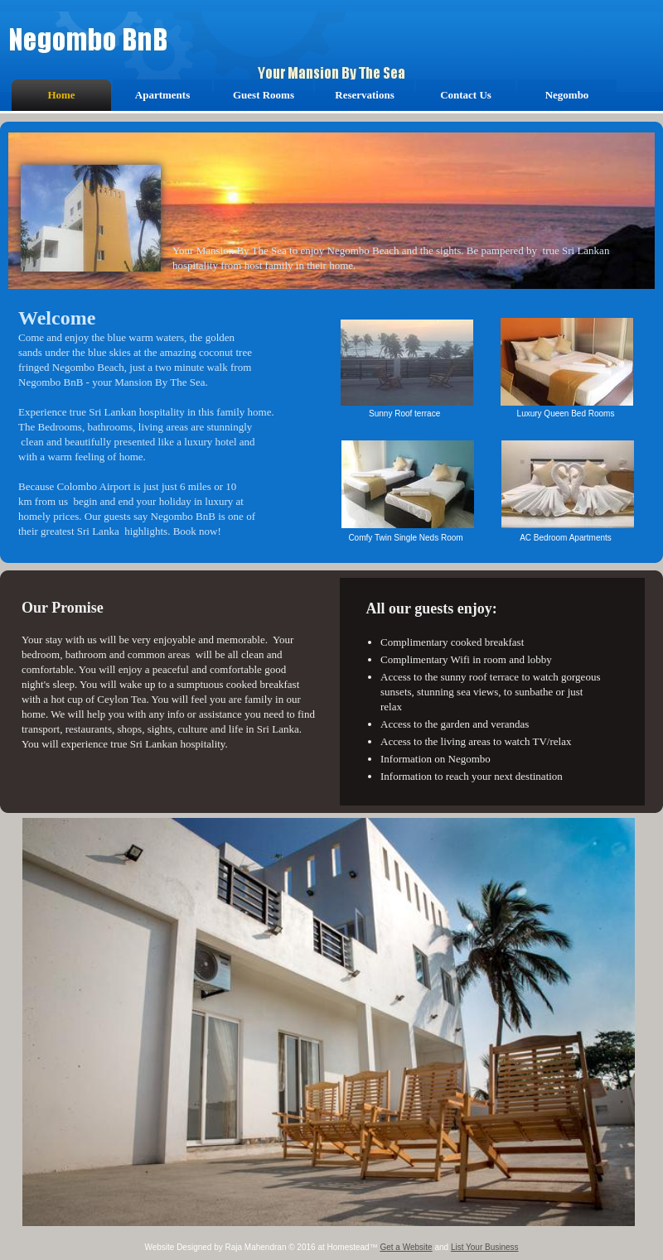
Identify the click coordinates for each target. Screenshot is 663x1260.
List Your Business (485, 1247)
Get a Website (406, 1247)
